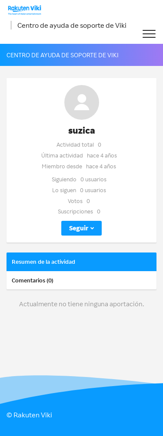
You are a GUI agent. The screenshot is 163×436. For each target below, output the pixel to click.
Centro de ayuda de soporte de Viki (71, 25)
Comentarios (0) (32, 280)
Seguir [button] (78, 228)
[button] (149, 34)
